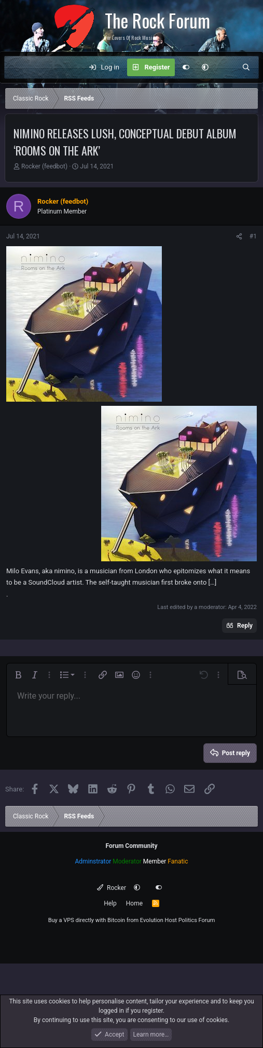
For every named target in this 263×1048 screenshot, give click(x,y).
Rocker (111, 887)
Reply (245, 625)
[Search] (246, 67)
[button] (205, 67)
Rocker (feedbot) (44, 166)
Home (134, 903)
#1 (253, 236)
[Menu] (17, 67)
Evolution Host (158, 920)
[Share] (239, 236)
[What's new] (225, 67)
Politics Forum (196, 920)
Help (110, 903)
